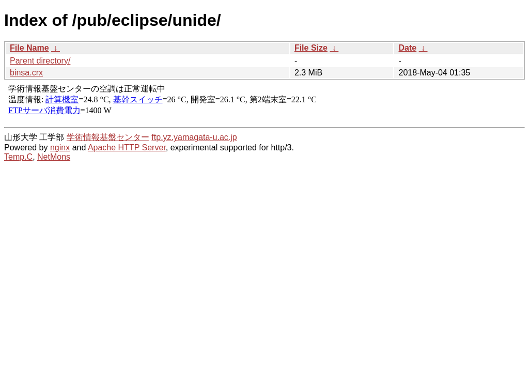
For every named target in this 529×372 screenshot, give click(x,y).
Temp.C (18, 156)
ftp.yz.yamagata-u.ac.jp (194, 137)
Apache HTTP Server (127, 147)
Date (407, 47)
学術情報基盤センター (108, 137)
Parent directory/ (40, 60)
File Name (29, 47)
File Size (311, 47)
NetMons (53, 156)
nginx (60, 147)
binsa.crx (26, 72)
